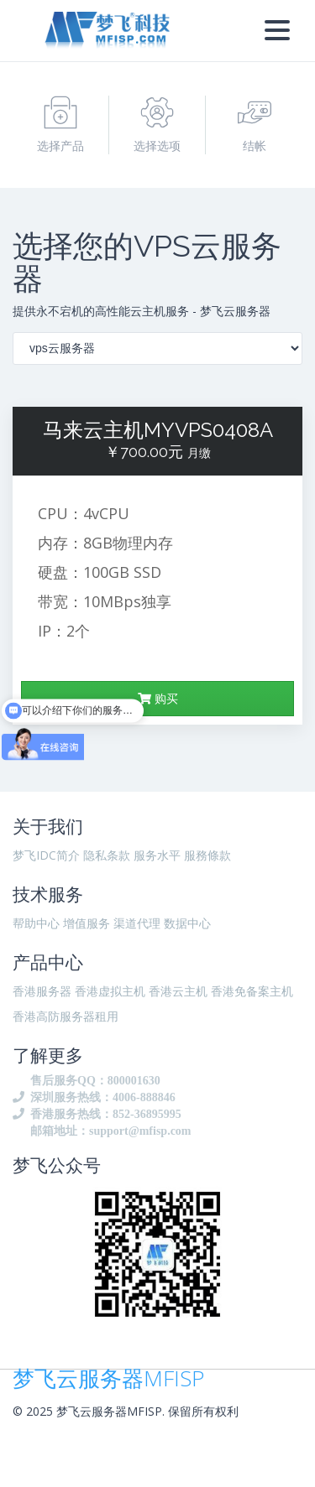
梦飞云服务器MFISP (108, 1378)
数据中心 (187, 923)
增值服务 (86, 923)
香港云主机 (178, 991)
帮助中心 (36, 923)
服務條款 (207, 855)
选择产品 (60, 124)
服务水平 (157, 855)
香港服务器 (42, 991)
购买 (158, 698)
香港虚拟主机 (110, 991)
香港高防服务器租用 (65, 1016)
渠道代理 (136, 923)
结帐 (254, 124)
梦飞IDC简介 (46, 855)
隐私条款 (106, 855)
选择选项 (157, 124)
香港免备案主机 (252, 991)
